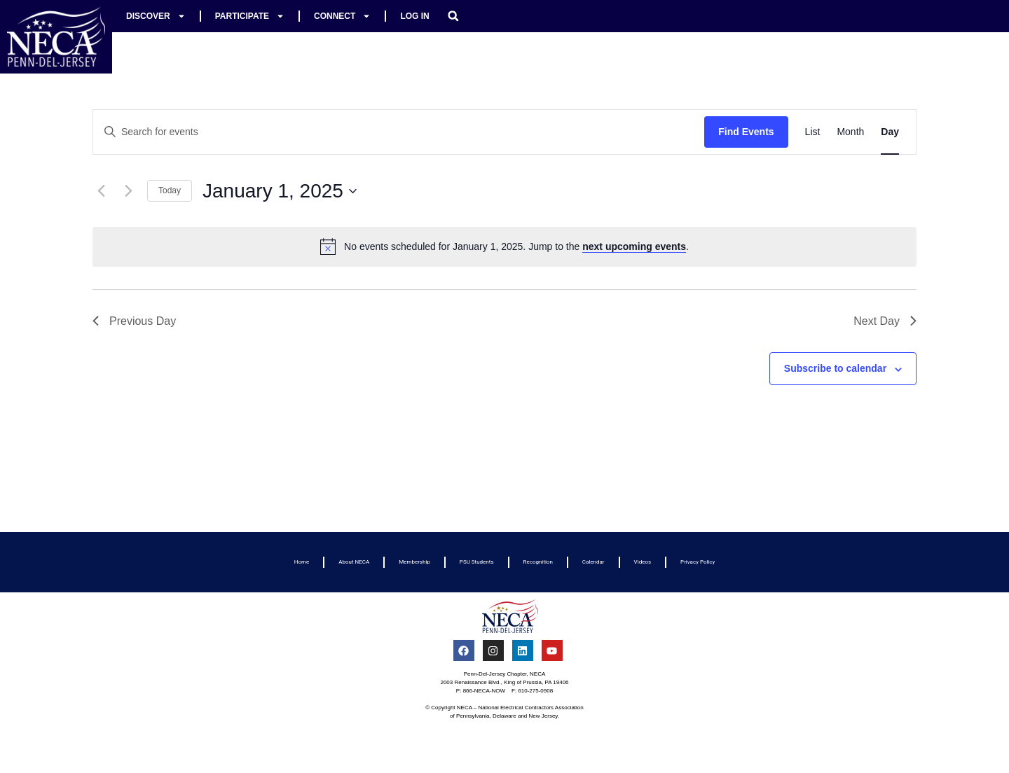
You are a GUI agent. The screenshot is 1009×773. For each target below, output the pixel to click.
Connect (342, 16)
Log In (414, 16)
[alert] (504, 246)
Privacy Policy (697, 562)
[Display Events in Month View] (850, 132)
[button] (453, 16)
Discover (156, 16)
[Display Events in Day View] (890, 132)
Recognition (538, 562)
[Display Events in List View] (813, 132)
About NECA (353, 562)
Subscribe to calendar (835, 368)
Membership (414, 562)
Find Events (746, 131)
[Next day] (128, 191)
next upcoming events (634, 246)
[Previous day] (100, 191)
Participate (249, 16)
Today (169, 190)
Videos (642, 562)
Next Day (885, 321)
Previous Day (134, 321)
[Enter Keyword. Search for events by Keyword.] (398, 132)
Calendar (593, 562)
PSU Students (477, 562)
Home (302, 562)
